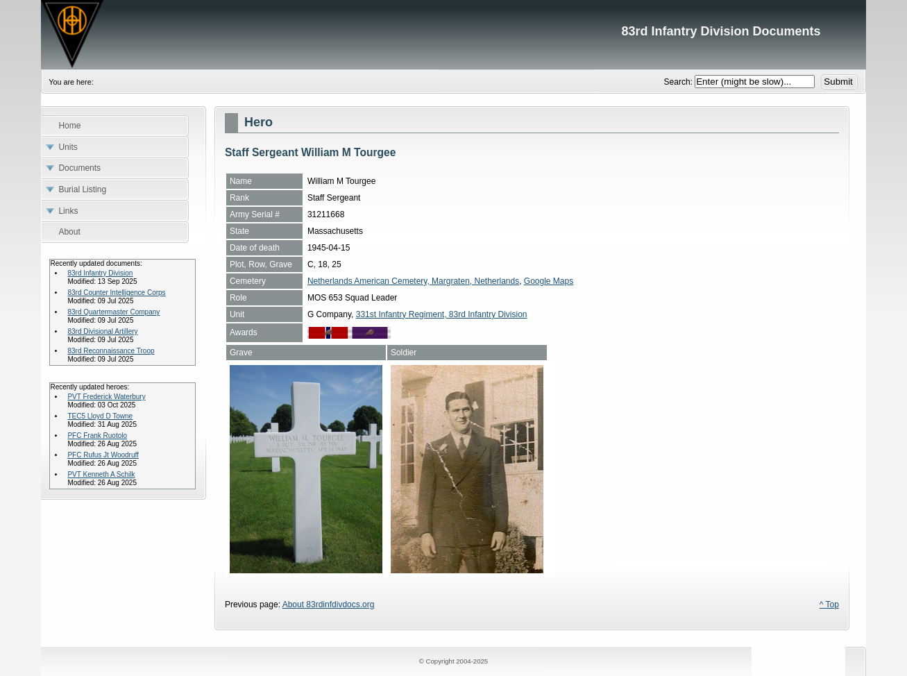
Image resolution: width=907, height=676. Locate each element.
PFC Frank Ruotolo (97, 435)
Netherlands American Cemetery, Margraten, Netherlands (413, 281)
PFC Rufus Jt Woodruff (102, 455)
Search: (679, 82)
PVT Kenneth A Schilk (101, 474)
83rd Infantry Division (100, 273)
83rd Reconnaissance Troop (110, 351)
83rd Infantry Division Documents (453, 34)
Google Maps (548, 281)
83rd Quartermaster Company (113, 312)
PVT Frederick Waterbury (106, 396)
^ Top (829, 604)
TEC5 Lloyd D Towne (100, 416)
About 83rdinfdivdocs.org (328, 604)
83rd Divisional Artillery (102, 331)
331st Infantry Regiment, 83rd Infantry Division (441, 314)
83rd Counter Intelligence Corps (116, 292)
